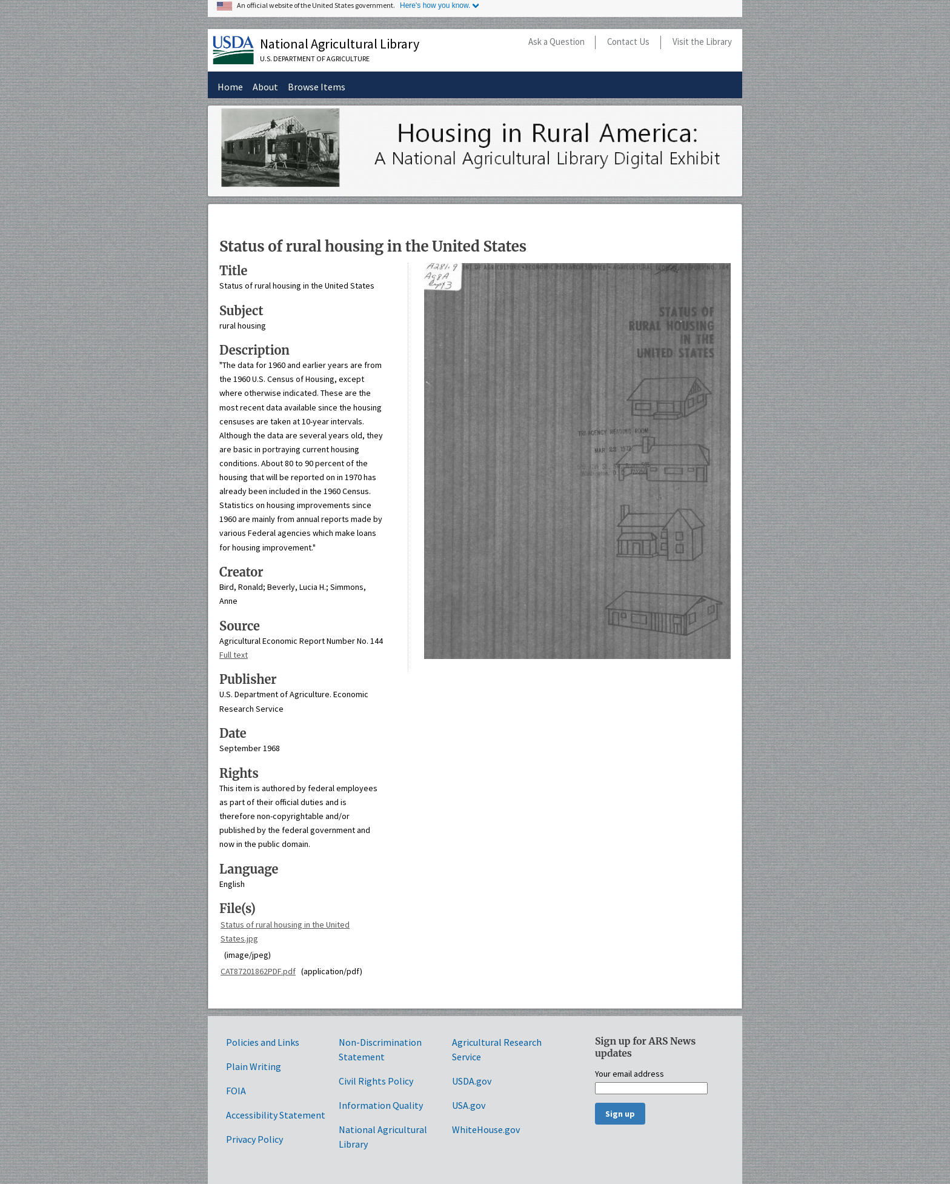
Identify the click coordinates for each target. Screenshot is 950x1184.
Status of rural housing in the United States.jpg (285, 931)
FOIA (236, 1091)
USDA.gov (471, 1081)
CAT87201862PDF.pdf (258, 971)
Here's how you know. (435, 5)
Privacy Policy (254, 1139)
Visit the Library (702, 41)
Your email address (629, 1074)
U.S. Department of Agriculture (315, 58)
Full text (233, 654)
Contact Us (628, 41)
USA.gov (468, 1105)
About (265, 87)
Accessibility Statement (275, 1115)
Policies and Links (262, 1042)
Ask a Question (556, 41)
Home (230, 87)
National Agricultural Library (339, 43)
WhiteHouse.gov (486, 1129)
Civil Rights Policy (376, 1081)
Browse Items (316, 87)
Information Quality (381, 1105)
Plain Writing (253, 1066)
